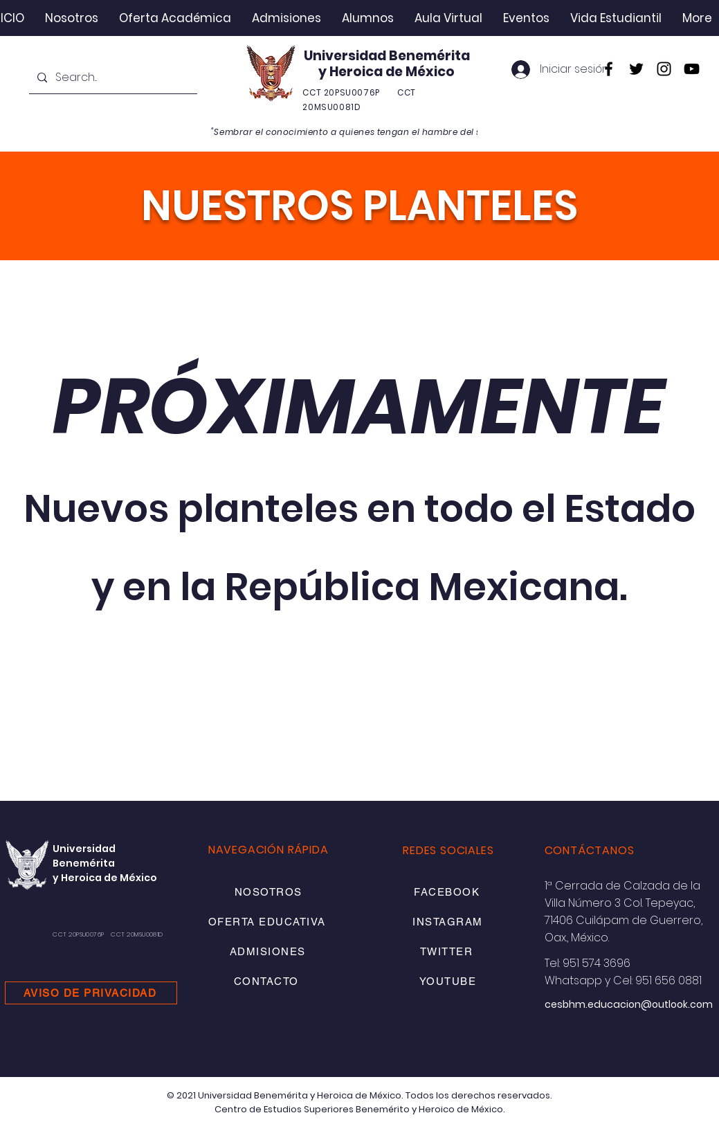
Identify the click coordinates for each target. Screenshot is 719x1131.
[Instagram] (664, 69)
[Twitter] (636, 69)
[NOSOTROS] (269, 891)
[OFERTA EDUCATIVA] (268, 921)
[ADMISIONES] (269, 951)
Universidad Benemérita (387, 55)
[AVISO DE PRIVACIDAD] (91, 992)
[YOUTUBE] (449, 981)
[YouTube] (691, 69)
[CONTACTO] (267, 981)
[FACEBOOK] (448, 891)
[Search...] (111, 77)
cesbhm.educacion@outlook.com (629, 1004)
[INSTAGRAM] (449, 921)
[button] (72, 18)
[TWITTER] (447, 951)
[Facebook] (608, 69)
